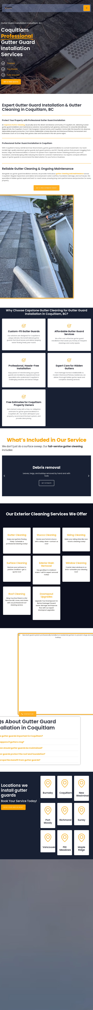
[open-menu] (86, 8)
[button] (4, 476)
